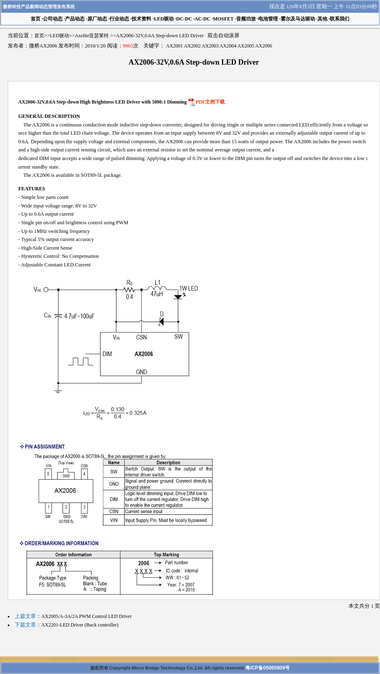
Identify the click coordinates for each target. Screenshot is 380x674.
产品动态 (75, 19)
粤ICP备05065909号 (267, 668)
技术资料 (141, 19)
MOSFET (223, 19)
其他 (322, 19)
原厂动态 (97, 19)
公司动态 (53, 19)
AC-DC (202, 19)
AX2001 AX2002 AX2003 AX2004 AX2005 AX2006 (219, 46)
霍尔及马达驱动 (298, 19)
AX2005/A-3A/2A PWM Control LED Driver (86, 616)
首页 (39, 35)
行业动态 (119, 19)
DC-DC (184, 19)
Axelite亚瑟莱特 (92, 35)
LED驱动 (164, 19)
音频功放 (246, 19)
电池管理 (268, 19)
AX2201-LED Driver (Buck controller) (79, 625)
